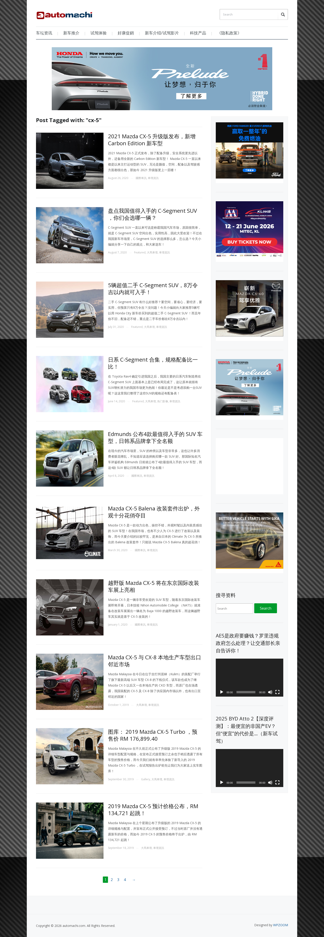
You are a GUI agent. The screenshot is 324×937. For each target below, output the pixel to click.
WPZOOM (280, 925)
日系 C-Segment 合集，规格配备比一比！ (153, 363)
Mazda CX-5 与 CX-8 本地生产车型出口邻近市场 (154, 660)
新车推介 (71, 33)
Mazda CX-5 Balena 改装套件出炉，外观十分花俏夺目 (154, 512)
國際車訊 (141, 178)
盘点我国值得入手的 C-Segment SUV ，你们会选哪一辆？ (152, 214)
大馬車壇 (152, 252)
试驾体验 (98, 33)
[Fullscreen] (277, 692)
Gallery (145, 779)
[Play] (221, 692)
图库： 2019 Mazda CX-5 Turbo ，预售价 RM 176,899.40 (152, 735)
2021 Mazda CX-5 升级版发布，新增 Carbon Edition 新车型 (152, 139)
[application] (249, 678)
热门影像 (162, 401)
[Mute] (270, 692)
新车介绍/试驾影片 (162, 33)
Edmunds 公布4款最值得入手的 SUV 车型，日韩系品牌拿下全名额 (155, 437)
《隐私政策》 (229, 33)
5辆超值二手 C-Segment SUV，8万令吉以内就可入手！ (153, 288)
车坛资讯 (44, 33)
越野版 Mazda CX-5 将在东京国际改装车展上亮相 (153, 586)
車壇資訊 (153, 178)
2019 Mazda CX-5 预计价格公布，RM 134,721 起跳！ (153, 809)
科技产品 (198, 33)
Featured (140, 252)
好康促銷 (126, 33)
